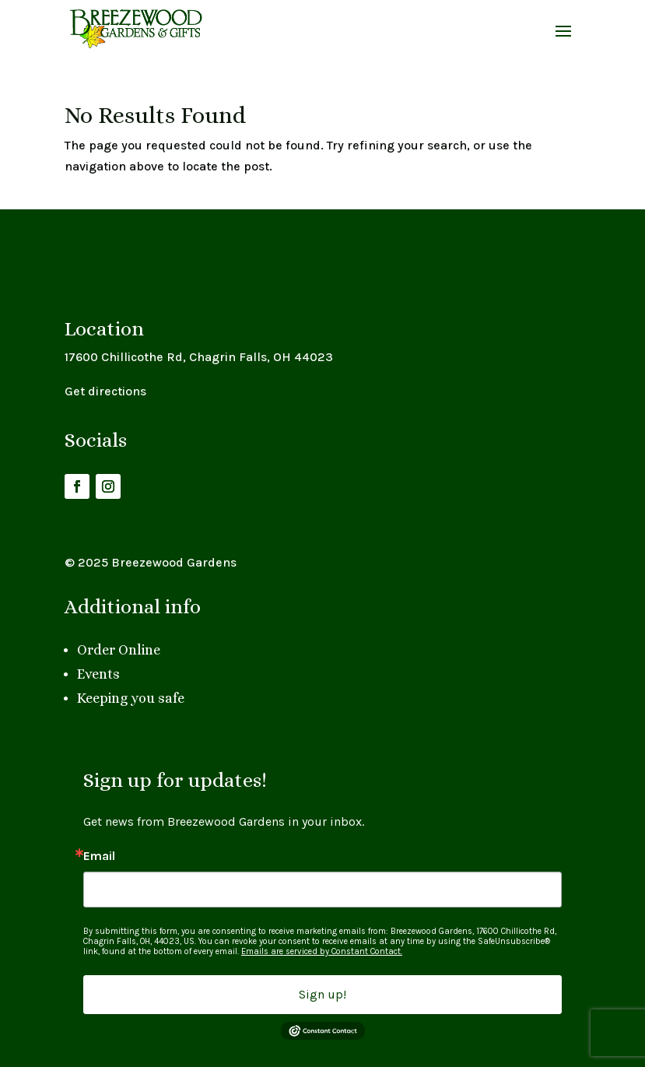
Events (98, 674)
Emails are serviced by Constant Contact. (321, 951)
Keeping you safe (130, 698)
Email (99, 856)
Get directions (105, 391)
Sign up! (322, 994)
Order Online (118, 650)
